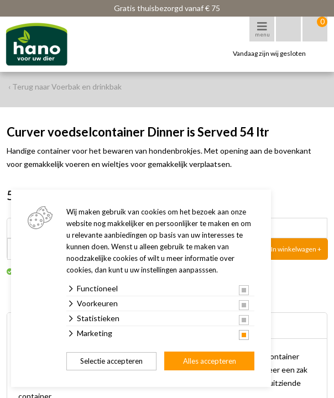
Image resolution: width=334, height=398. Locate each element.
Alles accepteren (209, 361)
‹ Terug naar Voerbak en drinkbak (65, 86)
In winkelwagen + (296, 249)
